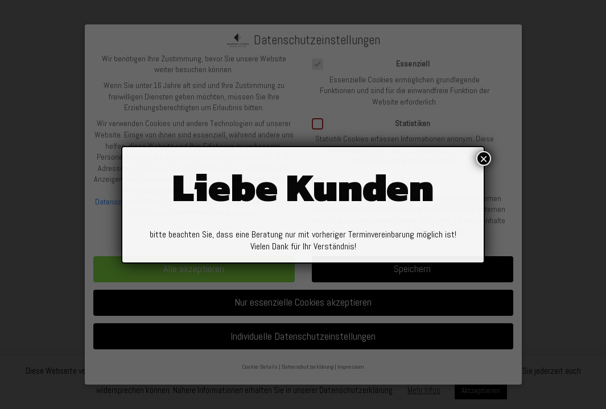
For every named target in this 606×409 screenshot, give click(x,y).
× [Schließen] (484, 165)
